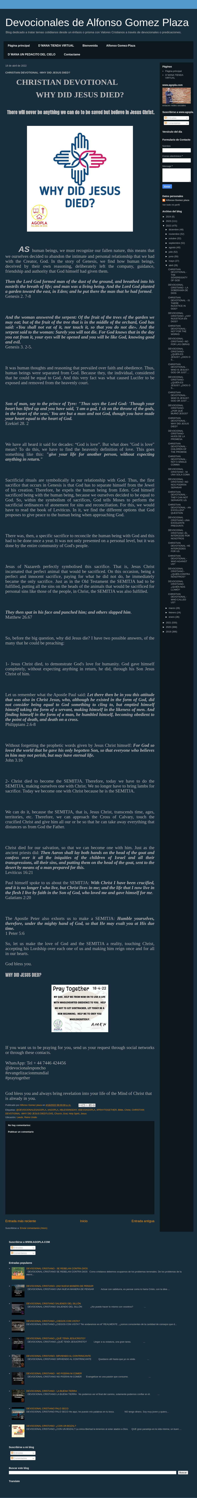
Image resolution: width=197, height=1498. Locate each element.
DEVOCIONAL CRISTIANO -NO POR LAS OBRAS (178, 341)
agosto (172, 247)
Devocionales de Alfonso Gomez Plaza (97, 22)
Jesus (84, 1113)
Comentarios (172, 123)
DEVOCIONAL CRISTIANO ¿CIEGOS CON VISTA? (53, 1321)
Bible (120, 1109)
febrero (173, 612)
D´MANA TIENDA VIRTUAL (56, 45)
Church (58, 1113)
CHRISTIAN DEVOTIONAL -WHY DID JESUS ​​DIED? (178, 422)
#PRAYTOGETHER (107, 1109)
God (65, 1113)
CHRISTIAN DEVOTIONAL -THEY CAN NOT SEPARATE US (178, 496)
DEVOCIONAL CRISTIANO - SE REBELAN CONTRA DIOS (57, 1268)
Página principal (19, 45)
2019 (169, 631)
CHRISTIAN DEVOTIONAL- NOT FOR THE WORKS (177, 330)
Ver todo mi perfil (171, 204)
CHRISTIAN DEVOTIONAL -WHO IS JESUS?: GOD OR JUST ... (178, 368)
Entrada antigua (143, 1221)
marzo (172, 608)
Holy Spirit (74, 1113)
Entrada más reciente (20, 1221)
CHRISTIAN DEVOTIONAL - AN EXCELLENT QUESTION (179, 508)
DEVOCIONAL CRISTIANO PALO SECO (47, 1408)
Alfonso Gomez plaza (177, 200)
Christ (127, 1109)
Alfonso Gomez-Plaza (120, 45)
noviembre (174, 234)
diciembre (174, 229)
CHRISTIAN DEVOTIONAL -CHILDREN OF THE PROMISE (177, 447)
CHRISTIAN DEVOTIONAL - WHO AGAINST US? (177, 560)
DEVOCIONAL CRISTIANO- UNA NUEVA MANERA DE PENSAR (59, 1286)
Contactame (72, 54)
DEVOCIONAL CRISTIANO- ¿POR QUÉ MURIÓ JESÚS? (178, 409)
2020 (169, 627)
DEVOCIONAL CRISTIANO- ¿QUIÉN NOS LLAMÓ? (176, 585)
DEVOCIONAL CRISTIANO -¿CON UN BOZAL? (51, 1426)
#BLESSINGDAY (68, 1109)
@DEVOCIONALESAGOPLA (31, 1109)
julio (171, 252)
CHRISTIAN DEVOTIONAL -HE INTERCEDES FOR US (179, 547)
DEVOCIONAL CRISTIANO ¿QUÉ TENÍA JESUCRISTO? (55, 1338)
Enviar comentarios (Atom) (33, 1228)
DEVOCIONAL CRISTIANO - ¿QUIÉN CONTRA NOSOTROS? (179, 572)
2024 (169, 216)
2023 (169, 221)
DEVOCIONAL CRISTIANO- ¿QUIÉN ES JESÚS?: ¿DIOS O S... (179, 354)
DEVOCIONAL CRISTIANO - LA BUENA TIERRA (51, 1391)
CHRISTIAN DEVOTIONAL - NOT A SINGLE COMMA (177, 460)
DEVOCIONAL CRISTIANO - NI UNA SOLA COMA (179, 472)
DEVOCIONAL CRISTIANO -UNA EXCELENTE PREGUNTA (178, 521)
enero (172, 617)
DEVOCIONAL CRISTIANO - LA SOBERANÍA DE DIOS (178, 288)
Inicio (83, 1221)
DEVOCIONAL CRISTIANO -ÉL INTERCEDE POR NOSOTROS (179, 534)
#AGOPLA (53, 1109)
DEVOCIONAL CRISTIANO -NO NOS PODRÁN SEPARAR (178, 483)
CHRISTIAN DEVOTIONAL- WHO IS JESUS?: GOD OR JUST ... (178, 396)
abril (171, 265)
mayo (172, 261)
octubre (173, 238)
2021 (169, 622)
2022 (169, 225)
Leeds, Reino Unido (27, 1117)
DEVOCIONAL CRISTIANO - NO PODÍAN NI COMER (54, 1373)
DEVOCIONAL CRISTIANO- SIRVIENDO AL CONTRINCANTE (58, 1356)
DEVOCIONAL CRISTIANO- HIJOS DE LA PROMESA (176, 435)
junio (171, 256)
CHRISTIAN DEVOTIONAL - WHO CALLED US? (177, 598)
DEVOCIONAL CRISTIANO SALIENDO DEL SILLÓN (53, 1303)
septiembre (175, 243)
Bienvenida (90, 45)
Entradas (171, 118)
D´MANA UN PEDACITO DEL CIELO (31, 54)
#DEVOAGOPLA (86, 1109)
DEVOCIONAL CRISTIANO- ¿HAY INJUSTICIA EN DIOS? (179, 317)
